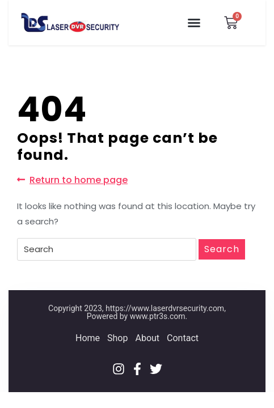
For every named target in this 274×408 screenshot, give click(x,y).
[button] (194, 22)
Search (221, 249)
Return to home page (72, 179)
